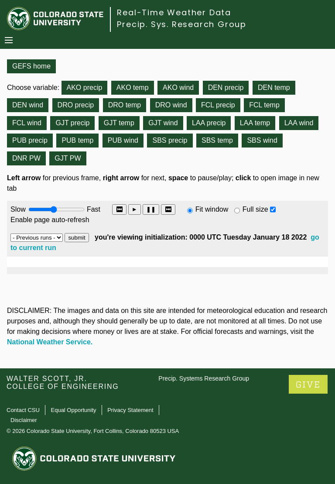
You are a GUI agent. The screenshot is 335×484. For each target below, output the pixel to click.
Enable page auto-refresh (49, 219)
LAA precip (209, 123)
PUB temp (77, 140)
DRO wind (171, 105)
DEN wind (27, 105)
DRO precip (76, 105)
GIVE (308, 384)
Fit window (212, 209)
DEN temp (274, 87)
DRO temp (124, 105)
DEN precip (226, 87)
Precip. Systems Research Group (203, 378)
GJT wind (163, 123)
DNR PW (26, 158)
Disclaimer (23, 420)
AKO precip (85, 87)
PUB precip (30, 140)
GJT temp (119, 123)
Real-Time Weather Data (174, 12)
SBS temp (217, 140)
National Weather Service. (49, 342)
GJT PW (68, 158)
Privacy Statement (130, 410)
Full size (255, 209)
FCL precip (218, 105)
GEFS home (31, 66)
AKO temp (132, 87)
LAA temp (255, 123)
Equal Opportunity (73, 410)
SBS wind (262, 140)
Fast (92, 209)
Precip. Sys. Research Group (181, 24)
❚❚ (151, 209)
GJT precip (72, 123)
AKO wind (178, 87)
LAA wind (299, 123)
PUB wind (123, 140)
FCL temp (264, 105)
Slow (18, 209)
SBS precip (169, 140)
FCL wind (26, 123)
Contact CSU (23, 410)
